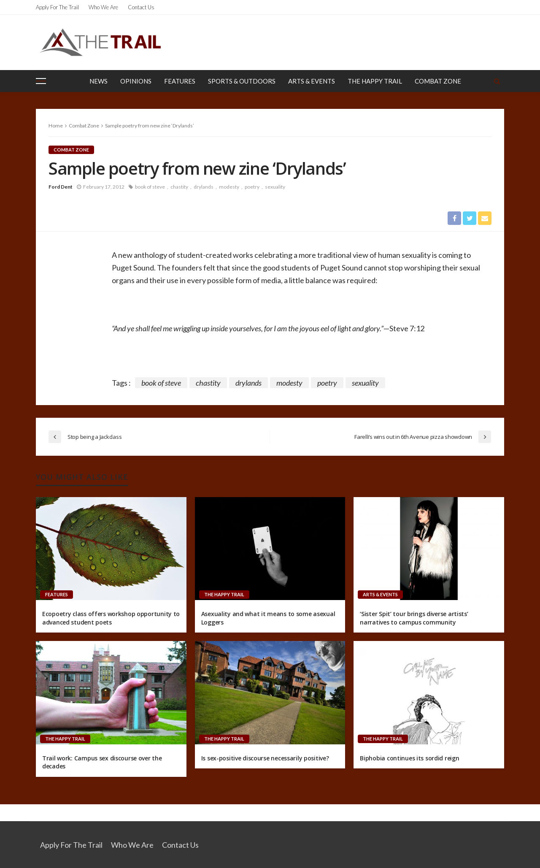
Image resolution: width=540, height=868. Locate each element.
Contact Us (141, 7)
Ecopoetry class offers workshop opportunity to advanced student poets (111, 618)
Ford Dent (61, 187)
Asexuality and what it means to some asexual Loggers (268, 618)
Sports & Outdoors (241, 81)
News (98, 81)
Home (56, 125)
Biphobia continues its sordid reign (409, 758)
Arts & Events (311, 81)
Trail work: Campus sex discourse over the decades (102, 762)
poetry (252, 187)
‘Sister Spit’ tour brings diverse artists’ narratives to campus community (414, 618)
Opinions (135, 81)
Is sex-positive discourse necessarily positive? (265, 758)
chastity (179, 187)
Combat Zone (438, 81)
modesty (229, 187)
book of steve (150, 187)
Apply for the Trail (57, 7)
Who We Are (103, 7)
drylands (203, 187)
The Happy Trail (375, 81)
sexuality (275, 187)
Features (179, 81)
